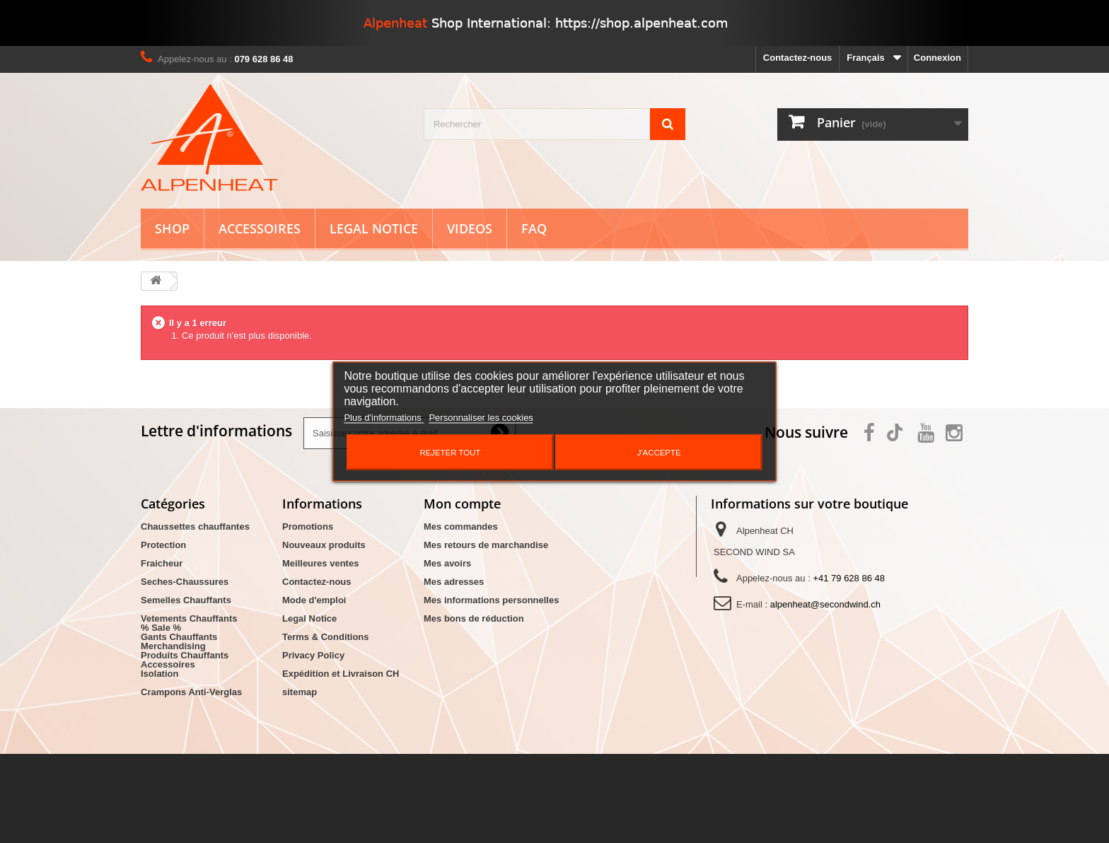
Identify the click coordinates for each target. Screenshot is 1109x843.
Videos (469, 228)
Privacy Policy (313, 655)
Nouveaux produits (324, 545)
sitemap (299, 692)
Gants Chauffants (179, 637)
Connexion (937, 57)
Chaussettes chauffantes (195, 526)
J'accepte (659, 452)
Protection (163, 545)
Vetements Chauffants (189, 618)
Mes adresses (454, 581)
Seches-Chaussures (184, 581)
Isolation (159, 673)
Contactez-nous (797, 57)
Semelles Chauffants (186, 600)
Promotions (307, 526)
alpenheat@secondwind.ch (825, 604)
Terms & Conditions (325, 637)
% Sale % (161, 716)
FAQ (534, 228)
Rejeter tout (449, 452)
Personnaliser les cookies (481, 417)
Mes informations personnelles (491, 600)
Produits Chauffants (184, 655)
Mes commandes (461, 526)
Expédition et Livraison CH (340, 673)
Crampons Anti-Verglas (191, 692)
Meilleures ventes (320, 563)
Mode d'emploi (314, 600)
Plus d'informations (384, 417)
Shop (172, 228)
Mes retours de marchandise (486, 545)
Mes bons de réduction (474, 618)
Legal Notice (374, 228)
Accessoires (260, 228)
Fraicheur (161, 563)
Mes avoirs (447, 563)
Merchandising (173, 735)
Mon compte (462, 503)
